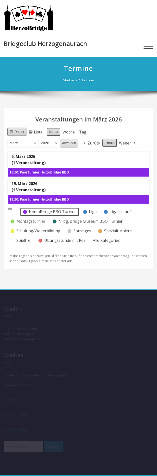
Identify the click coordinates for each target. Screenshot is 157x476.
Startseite (72, 80)
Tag (82, 130)
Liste (35, 131)
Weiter (127, 141)
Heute (110, 141)
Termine (89, 80)
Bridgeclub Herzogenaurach (45, 43)
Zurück (91, 141)
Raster (16, 131)
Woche (69, 130)
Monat (53, 130)
